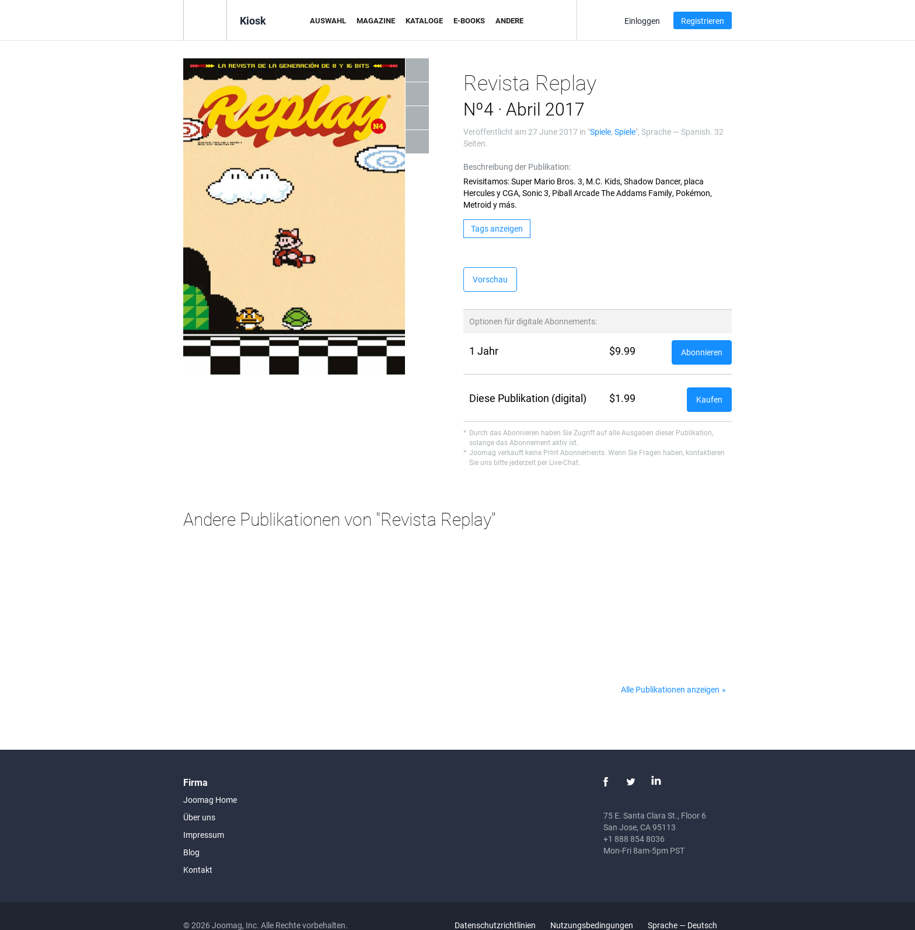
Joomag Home (210, 799)
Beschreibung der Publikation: (517, 166)
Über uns (199, 817)
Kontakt (197, 869)
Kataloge (424, 20)
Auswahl (328, 20)
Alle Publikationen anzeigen (670, 689)
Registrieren (702, 20)
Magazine (376, 20)
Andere (509, 20)
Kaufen (709, 399)
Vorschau (490, 279)
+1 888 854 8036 (634, 838)
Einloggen (642, 20)
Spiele (600, 131)
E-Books (469, 20)
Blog (191, 852)
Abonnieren (701, 352)
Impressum (203, 834)
